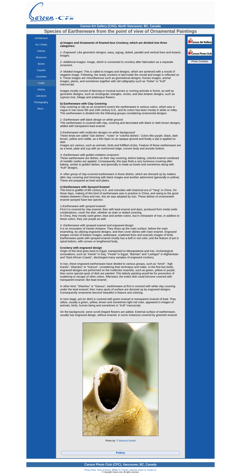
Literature (41, 95)
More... (41, 108)
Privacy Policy (90, 470)
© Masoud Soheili (126, 440)
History (41, 89)
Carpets (41, 70)
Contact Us (151, 470)
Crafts (41, 83)
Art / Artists (41, 44)
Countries (41, 76)
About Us (142, 470)
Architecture (41, 38)
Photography (41, 102)
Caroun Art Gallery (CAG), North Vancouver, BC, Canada (120, 26)
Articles (41, 51)
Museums (41, 57)
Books (41, 63)
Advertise (133, 470)
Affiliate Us (116, 470)
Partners (125, 470)
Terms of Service (104, 470)
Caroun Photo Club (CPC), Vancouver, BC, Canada (120, 464)
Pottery (120, 452)
